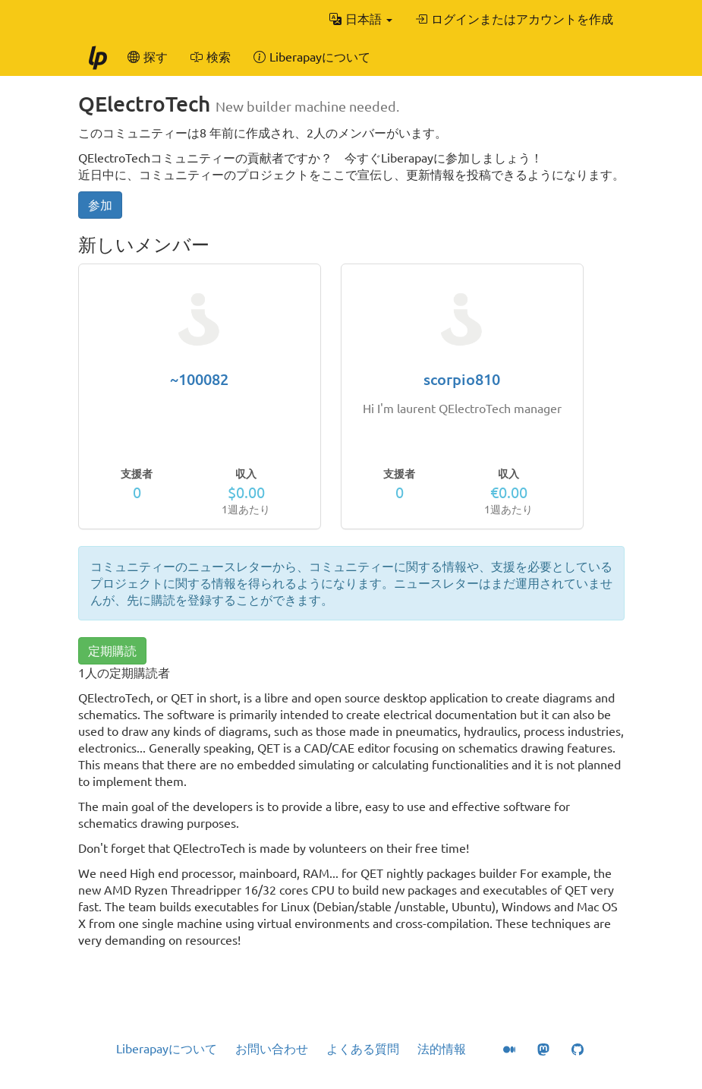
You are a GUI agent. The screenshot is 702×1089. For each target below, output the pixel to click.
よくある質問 (362, 1049)
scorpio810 (461, 379)
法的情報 (441, 1049)
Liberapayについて (166, 1049)
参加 (100, 205)
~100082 (199, 379)
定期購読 (112, 651)
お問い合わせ (271, 1049)
